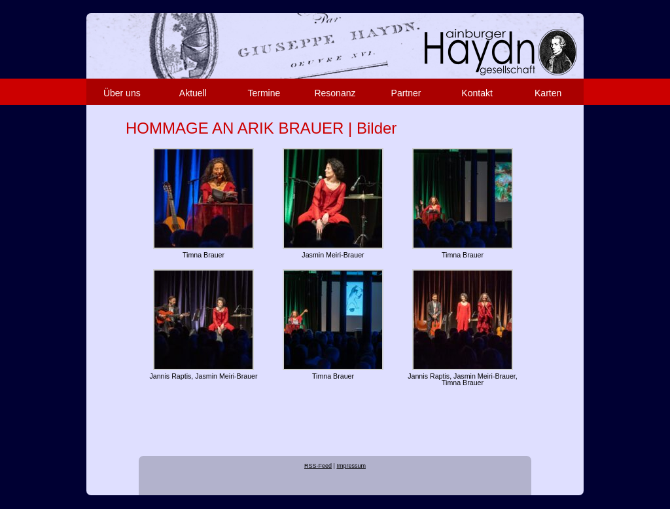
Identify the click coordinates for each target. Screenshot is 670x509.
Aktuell (193, 93)
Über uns (122, 93)
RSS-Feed (318, 465)
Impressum (351, 465)
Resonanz (334, 93)
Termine (264, 93)
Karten (548, 93)
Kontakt (476, 93)
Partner (406, 93)
